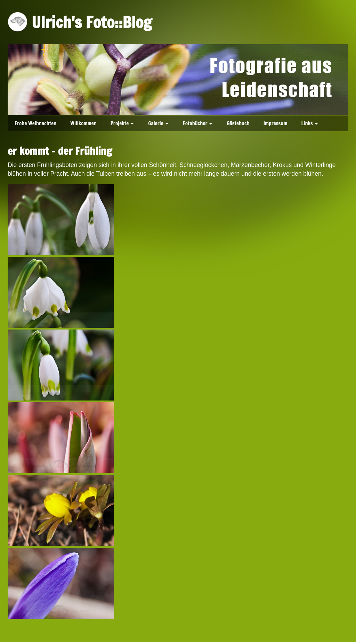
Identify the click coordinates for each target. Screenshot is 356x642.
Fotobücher (195, 123)
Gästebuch (238, 123)
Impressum (276, 123)
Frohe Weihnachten (35, 123)
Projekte (120, 123)
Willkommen (83, 123)
